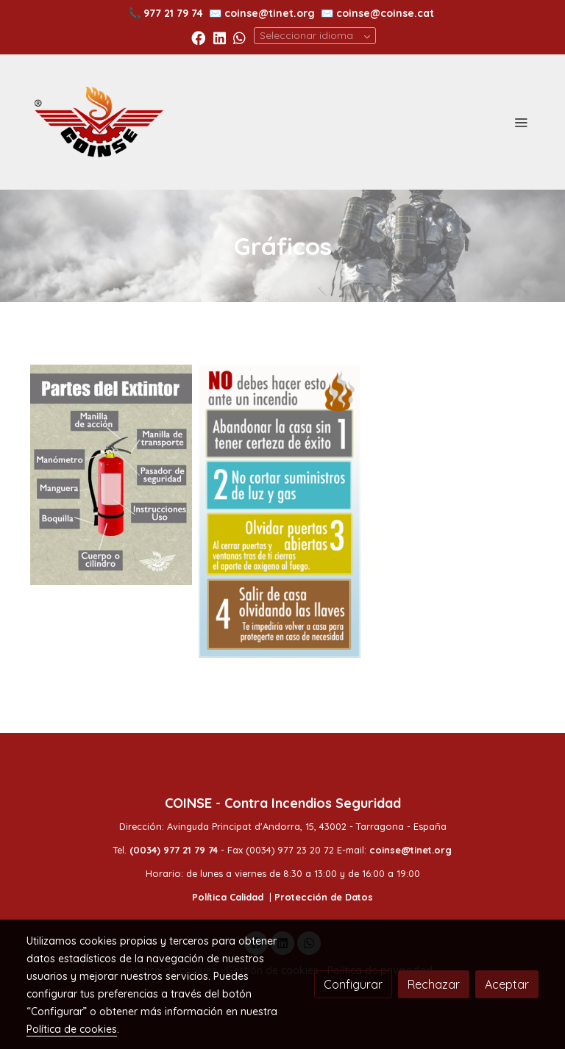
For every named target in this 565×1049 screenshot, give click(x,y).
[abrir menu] (521, 122)
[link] (98, 122)
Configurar (353, 984)
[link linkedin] (219, 37)
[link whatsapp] (239, 37)
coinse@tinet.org (269, 13)
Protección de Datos (323, 897)
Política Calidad (227, 897)
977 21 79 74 (173, 13)
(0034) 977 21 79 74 (173, 850)
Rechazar (434, 984)
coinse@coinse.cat (385, 13)
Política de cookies (71, 1029)
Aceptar (507, 984)
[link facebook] (198, 37)
